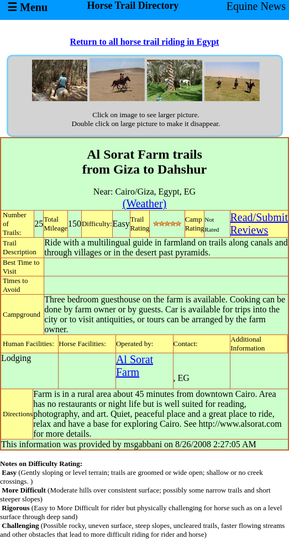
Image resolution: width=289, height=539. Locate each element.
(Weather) (144, 203)
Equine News (256, 6)
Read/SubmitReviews (259, 223)
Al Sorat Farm (134, 365)
